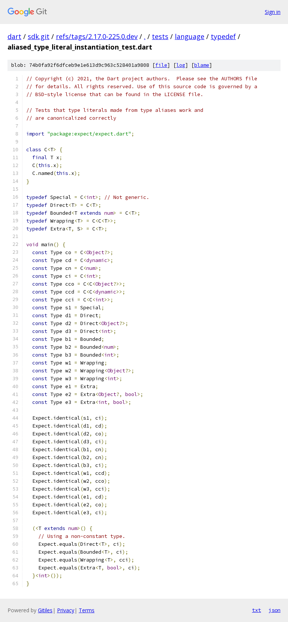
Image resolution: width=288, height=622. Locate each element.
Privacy (65, 610)
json (274, 610)
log (180, 65)
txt (256, 610)
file (161, 65)
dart (14, 36)
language (189, 36)
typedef (223, 36)
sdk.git (39, 36)
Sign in (272, 11)
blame (201, 65)
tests (160, 36)
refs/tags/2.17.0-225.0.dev (97, 36)
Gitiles (45, 610)
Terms (86, 610)
